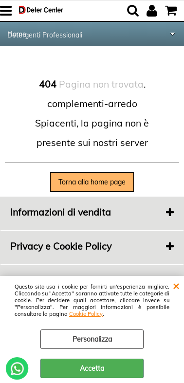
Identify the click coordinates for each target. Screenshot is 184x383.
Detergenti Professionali (44, 35)
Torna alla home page (92, 182)
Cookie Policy (86, 313)
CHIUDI (176, 286)
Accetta (92, 368)
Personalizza (92, 339)
